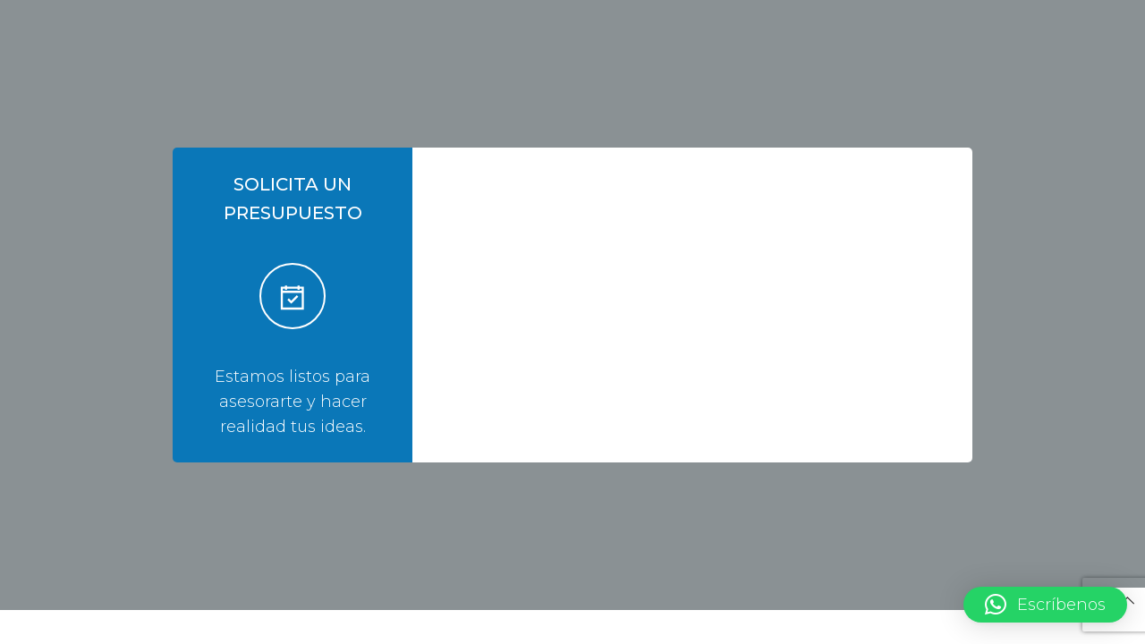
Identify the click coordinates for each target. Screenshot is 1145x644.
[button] (1045, 605)
